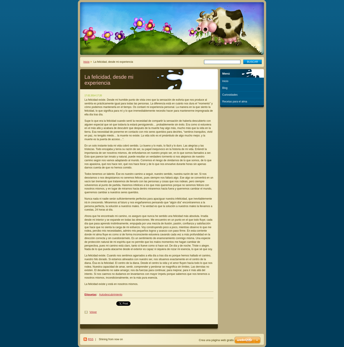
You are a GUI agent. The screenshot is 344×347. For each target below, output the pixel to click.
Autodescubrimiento (110, 294)
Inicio (86, 61)
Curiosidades (230, 94)
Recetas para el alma (234, 101)
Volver (93, 312)
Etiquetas (90, 294)
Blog (225, 87)
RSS (90, 339)
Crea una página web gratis (216, 340)
